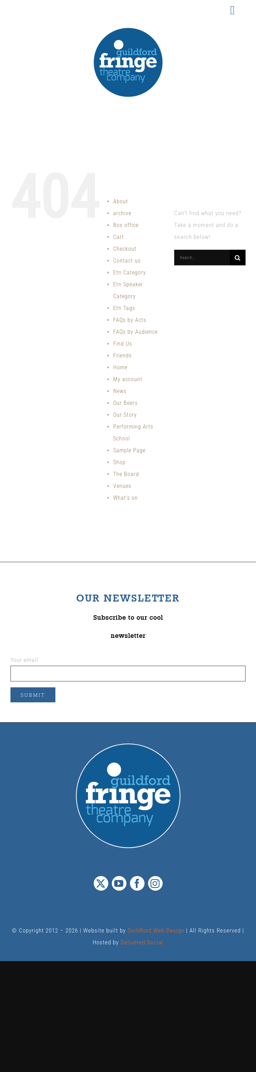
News (119, 391)
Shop (119, 462)
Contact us (127, 260)
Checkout (125, 249)
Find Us (122, 343)
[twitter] (101, 883)
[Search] (238, 257)
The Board (126, 474)
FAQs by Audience (135, 332)
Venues (122, 486)
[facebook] (137, 883)
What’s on (125, 498)
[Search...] (202, 257)
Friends (122, 355)
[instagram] (155, 883)
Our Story (125, 415)
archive (122, 213)
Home (120, 367)
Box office (126, 225)
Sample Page (129, 450)
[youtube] (119, 883)
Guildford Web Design (155, 930)
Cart (118, 237)
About (120, 201)
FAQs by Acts (129, 320)
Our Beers (125, 403)
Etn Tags (124, 308)
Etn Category (129, 272)
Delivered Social (142, 942)
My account (127, 379)
